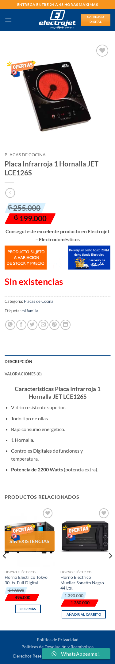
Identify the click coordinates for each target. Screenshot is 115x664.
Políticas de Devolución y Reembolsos (57, 646)
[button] (8, 19)
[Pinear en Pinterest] (54, 325)
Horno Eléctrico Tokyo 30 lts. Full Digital (26, 580)
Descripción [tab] (18, 361)
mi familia (29, 310)
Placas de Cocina (25, 154)
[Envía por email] (43, 325)
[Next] (110, 568)
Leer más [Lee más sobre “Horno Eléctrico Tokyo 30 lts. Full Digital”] (28, 609)
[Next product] (10, 193)
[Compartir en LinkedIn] (65, 325)
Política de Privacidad (58, 639)
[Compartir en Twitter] (32, 325)
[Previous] (5, 568)
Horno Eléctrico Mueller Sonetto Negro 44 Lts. (82, 582)
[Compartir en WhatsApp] (10, 325)
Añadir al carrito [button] (84, 614)
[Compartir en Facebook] (21, 325)
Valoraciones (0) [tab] (23, 373)
